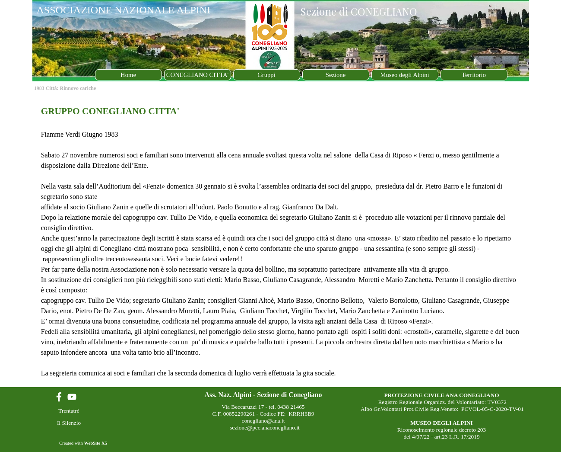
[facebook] (59, 396)
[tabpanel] (280, 241)
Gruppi (266, 74)
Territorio (474, 74)
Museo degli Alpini (404, 74)
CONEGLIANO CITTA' (197, 74)
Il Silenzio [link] (69, 423)
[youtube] (72, 396)
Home (128, 74)
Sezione (335, 74)
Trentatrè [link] (68, 410)
